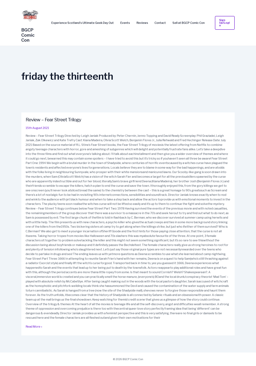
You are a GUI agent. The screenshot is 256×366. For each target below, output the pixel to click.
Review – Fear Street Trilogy (53, 119)
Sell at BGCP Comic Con (187, 23)
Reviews (142, 23)
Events (126, 23)
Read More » (34, 326)
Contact (159, 23)
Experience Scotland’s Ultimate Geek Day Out (84, 23)
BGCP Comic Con (27, 35)
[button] (224, 22)
